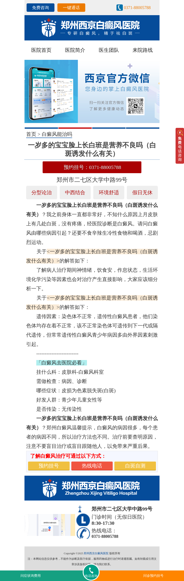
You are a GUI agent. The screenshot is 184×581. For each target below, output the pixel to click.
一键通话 (71, 7)
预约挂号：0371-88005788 (92, 167)
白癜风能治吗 (57, 134)
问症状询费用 (30, 575)
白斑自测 (135, 466)
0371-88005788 (137, 7)
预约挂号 (49, 466)
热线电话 (92, 466)
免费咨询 (40, 7)
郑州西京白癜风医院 (96, 553)
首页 (31, 134)
